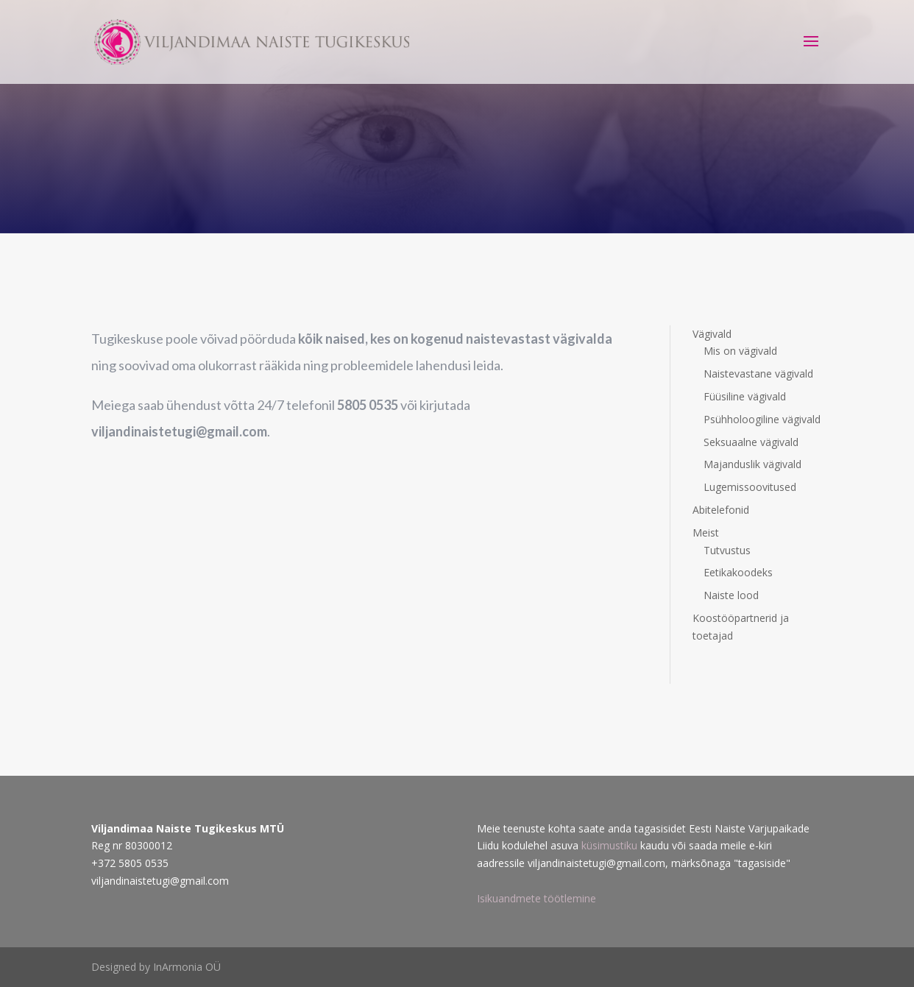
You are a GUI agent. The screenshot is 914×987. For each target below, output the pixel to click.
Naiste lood (731, 595)
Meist (705, 533)
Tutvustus (727, 550)
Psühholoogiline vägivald (762, 419)
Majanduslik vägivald (752, 464)
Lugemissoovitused (750, 487)
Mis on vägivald (740, 351)
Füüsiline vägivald (745, 396)
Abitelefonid (720, 510)
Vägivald (711, 334)
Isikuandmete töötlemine (536, 898)
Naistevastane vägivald (758, 374)
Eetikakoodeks (738, 572)
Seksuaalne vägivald (751, 442)
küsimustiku (610, 845)
